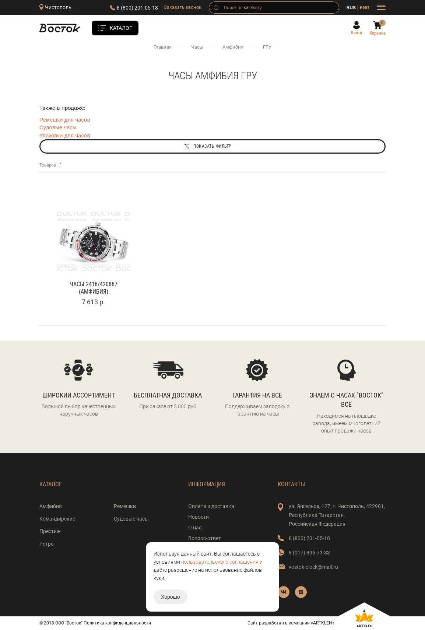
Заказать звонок (182, 7)
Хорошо (170, 597)
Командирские (57, 519)
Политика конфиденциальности (117, 623)
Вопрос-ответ (204, 538)
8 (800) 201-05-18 (137, 8)
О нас (194, 528)
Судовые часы (58, 127)
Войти (356, 32)
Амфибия (232, 47)
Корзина (377, 33)
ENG (364, 7)
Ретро (46, 544)
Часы (197, 47)
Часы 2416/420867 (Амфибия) (93, 288)
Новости (198, 517)
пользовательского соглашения (220, 562)
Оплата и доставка (211, 506)
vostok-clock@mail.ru (313, 567)
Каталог (121, 28)
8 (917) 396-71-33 (309, 553)
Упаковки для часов (64, 135)
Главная (163, 47)
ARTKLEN (322, 623)
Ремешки (125, 506)
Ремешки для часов (64, 119)
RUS (351, 7)
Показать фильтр (212, 146)
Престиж (50, 531)
